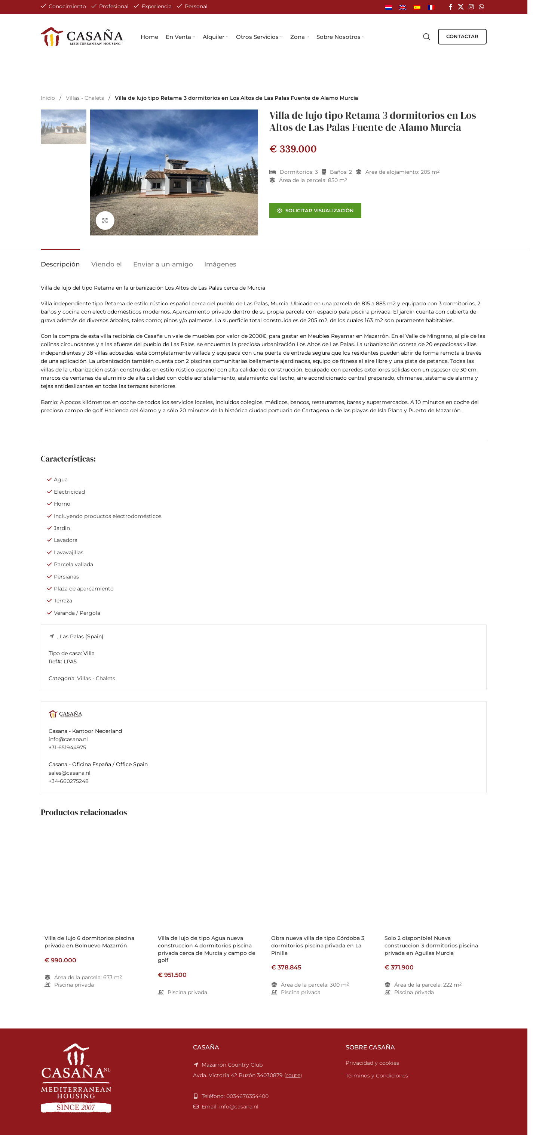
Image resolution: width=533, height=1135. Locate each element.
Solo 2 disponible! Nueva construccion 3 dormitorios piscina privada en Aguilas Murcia (431, 945)
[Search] (426, 36)
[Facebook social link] (450, 7)
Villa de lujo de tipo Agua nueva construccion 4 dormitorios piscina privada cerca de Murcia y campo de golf (206, 949)
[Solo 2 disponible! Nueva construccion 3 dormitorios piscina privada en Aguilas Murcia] (434, 878)
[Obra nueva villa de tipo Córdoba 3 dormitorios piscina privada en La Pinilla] (320, 878)
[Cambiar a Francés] (431, 7)
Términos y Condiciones (377, 1075)
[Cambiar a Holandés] (389, 7)
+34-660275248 (69, 781)
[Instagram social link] (471, 7)
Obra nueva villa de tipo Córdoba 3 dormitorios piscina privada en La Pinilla (317, 945)
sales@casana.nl (70, 772)
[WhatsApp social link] (482, 7)
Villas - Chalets (85, 98)
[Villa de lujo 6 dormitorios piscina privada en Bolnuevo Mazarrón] (94, 878)
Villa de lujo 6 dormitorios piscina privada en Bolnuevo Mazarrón (89, 942)
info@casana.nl (68, 739)
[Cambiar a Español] (417, 7)
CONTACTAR (462, 36)
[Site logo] (82, 36)
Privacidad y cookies (372, 1063)
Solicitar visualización (315, 210)
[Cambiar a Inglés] (403, 7)
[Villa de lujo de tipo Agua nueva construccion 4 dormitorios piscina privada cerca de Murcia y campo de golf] (207, 878)
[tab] (60, 260)
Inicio (48, 98)
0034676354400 (247, 1096)
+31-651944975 (67, 747)
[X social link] (460, 7)
